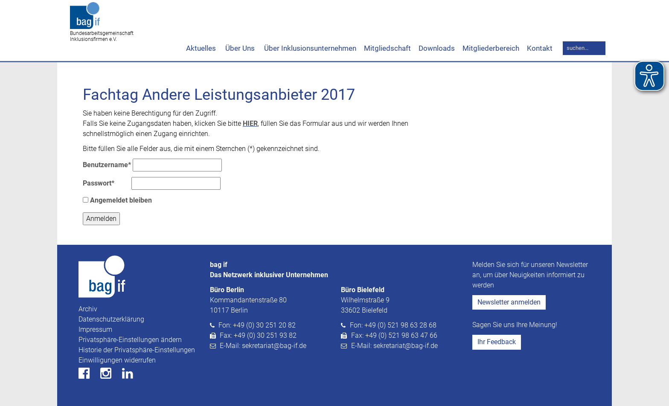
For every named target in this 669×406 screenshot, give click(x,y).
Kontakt (540, 48)
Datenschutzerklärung (111, 319)
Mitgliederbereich (490, 48)
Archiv (88, 309)
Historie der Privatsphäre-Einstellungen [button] (137, 350)
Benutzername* (107, 165)
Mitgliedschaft (387, 48)
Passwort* (98, 183)
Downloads (437, 48)
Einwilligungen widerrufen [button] (117, 360)
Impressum (95, 329)
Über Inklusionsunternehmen (309, 48)
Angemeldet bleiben (117, 200)
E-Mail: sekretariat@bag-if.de (263, 346)
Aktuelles (201, 48)
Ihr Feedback (496, 342)
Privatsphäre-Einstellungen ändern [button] (130, 340)
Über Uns (239, 48)
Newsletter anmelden (509, 302)
